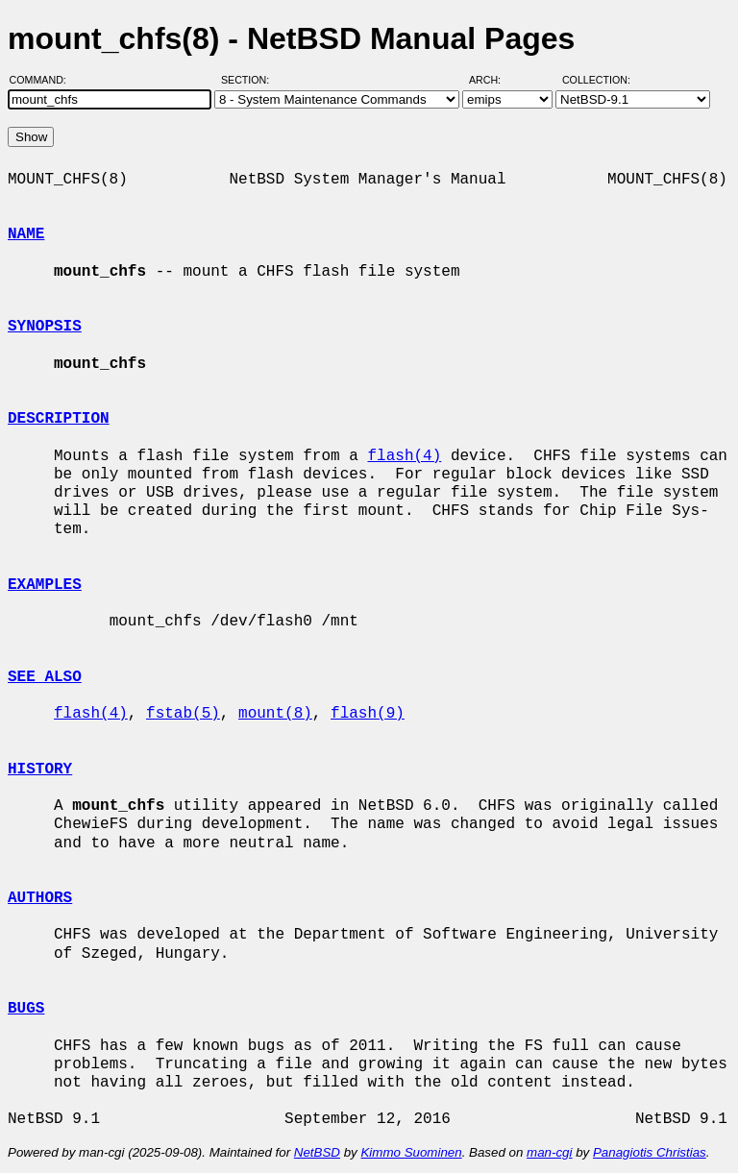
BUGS (26, 1008)
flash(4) (404, 456)
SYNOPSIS (45, 326)
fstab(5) (183, 713)
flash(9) (368, 713)
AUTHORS (40, 898)
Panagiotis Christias (649, 1152)
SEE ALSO (45, 677)
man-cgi (549, 1152)
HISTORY (40, 769)
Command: (44, 80)
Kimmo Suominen (410, 1152)
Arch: (493, 80)
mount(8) (275, 713)
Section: (249, 80)
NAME (26, 234)
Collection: (596, 80)
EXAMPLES (45, 585)
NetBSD (317, 1152)
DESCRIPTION (59, 418)
